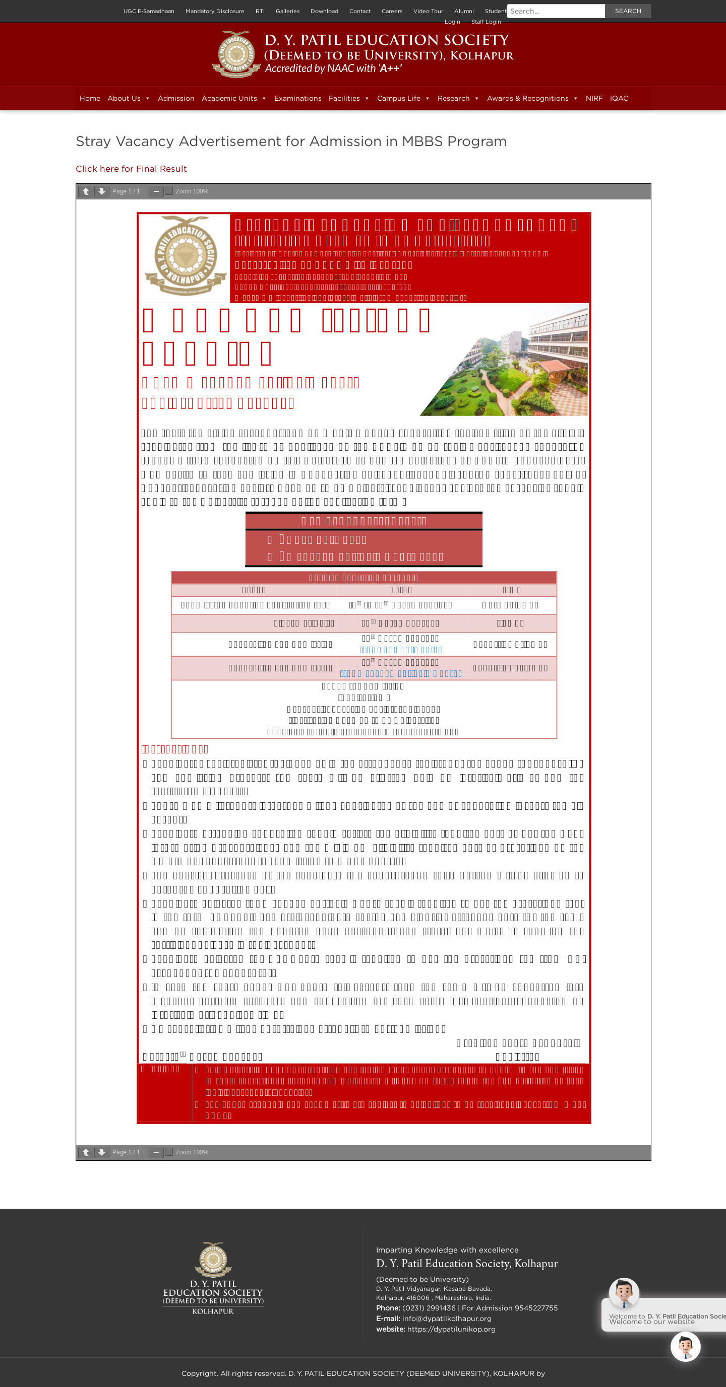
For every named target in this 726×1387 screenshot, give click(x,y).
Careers (392, 11)
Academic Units (234, 98)
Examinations (298, 98)
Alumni (464, 11)
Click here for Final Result (129, 168)
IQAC (619, 98)
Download (324, 11)
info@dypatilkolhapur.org (447, 1318)
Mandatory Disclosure (215, 11)
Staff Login (486, 22)
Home (90, 98)
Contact (360, 11)
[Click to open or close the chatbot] (686, 1347)
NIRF (594, 98)
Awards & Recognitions (533, 98)
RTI (260, 11)
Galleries (287, 11)
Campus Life (404, 98)
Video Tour (428, 11)
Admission (176, 98)
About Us (129, 98)
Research (459, 98)
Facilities (349, 98)
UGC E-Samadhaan (149, 11)
